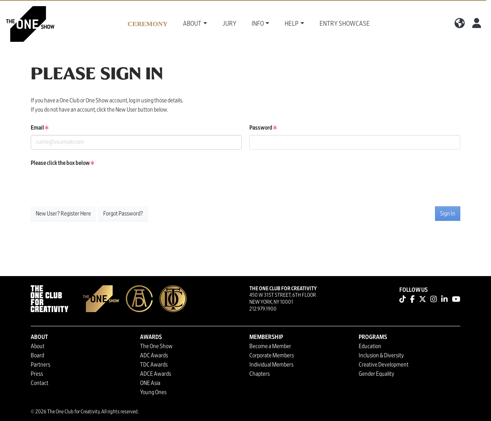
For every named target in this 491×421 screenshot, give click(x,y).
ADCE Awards (155, 374)
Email (40, 128)
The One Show (156, 346)
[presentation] (89, 185)
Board (37, 355)
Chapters (259, 374)
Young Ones (153, 392)
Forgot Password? (123, 213)
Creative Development (384, 365)
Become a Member (270, 346)
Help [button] (291, 23)
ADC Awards (154, 355)
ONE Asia (150, 383)
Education (370, 346)
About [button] (192, 23)
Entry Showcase (345, 23)
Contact (39, 383)
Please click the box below (62, 163)
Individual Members (271, 365)
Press (37, 374)
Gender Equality (376, 374)
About (37, 346)
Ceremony (147, 24)
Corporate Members (271, 355)
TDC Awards (154, 365)
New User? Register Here (63, 213)
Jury (229, 23)
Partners (40, 365)
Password (263, 128)
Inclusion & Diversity (381, 355)
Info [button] (258, 23)
